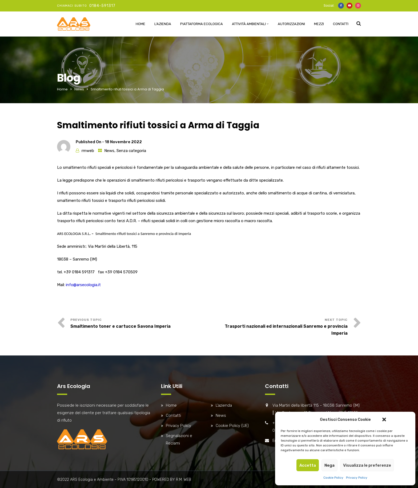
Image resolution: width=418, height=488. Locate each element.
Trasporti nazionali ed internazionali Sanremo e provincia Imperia (286, 330)
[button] (384, 419)
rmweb (88, 150)
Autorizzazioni (291, 24)
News (79, 89)
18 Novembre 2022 (123, 141)
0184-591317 (102, 5)
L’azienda (162, 24)
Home (140, 24)
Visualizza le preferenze (367, 465)
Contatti (340, 24)
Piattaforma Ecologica (201, 24)
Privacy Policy (356, 477)
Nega (329, 465)
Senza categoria (131, 150)
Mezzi (319, 24)
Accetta (307, 465)
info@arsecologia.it (83, 284)
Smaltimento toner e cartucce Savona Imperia (120, 326)
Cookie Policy (333, 477)
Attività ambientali (249, 24)
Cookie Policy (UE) (232, 425)
